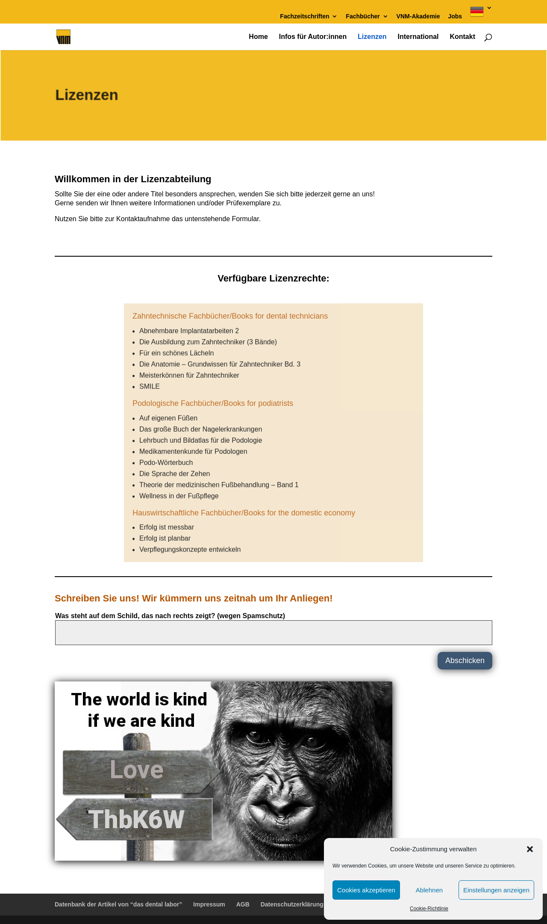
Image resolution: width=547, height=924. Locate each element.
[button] (530, 849)
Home (258, 37)
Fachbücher (362, 16)
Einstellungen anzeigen (496, 890)
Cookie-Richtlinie (429, 909)
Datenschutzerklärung (292, 904)
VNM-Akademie (418, 16)
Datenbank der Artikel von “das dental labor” (118, 904)
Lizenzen (372, 37)
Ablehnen (429, 890)
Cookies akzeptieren (366, 890)
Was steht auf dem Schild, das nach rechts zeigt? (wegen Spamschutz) (170, 615)
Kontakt (462, 37)
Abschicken (465, 660)
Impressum (209, 904)
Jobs (455, 16)
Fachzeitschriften (304, 16)
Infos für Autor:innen (313, 37)
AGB (243, 904)
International (418, 37)
